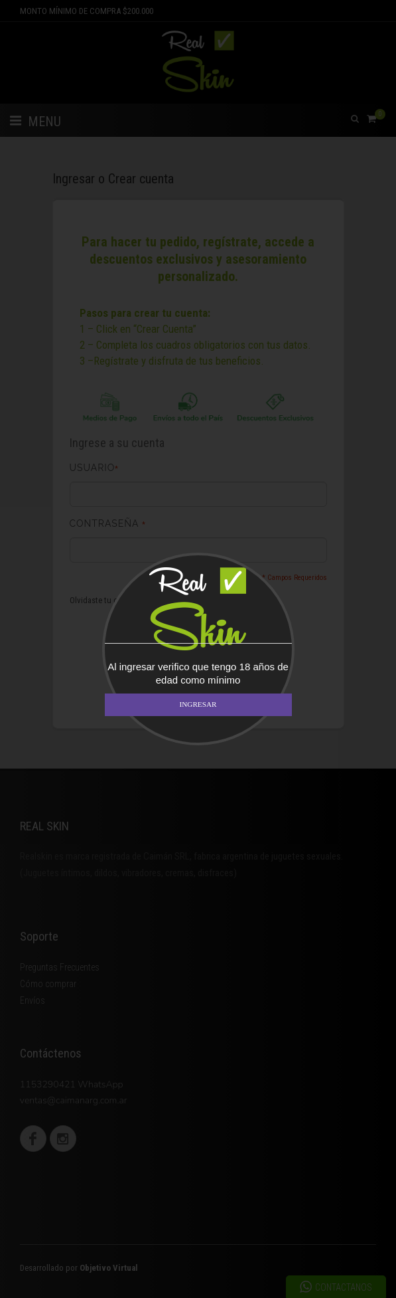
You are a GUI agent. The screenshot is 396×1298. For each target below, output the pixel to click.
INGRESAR (198, 704)
